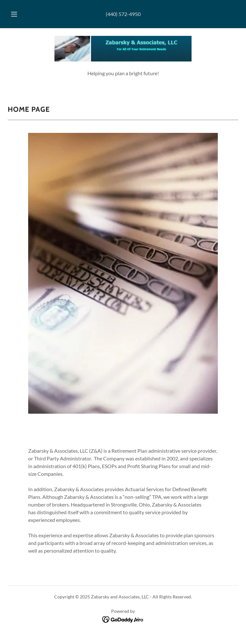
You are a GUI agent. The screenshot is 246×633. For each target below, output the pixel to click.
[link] (123, 48)
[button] (18, 14)
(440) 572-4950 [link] (123, 14)
